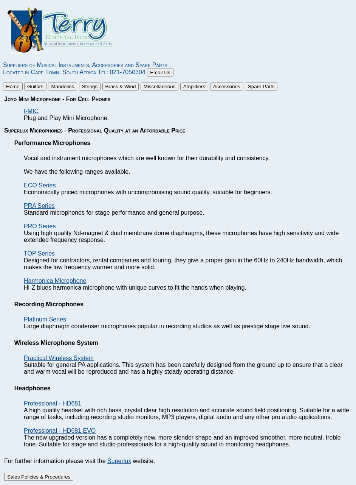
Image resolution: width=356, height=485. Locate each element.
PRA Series (39, 206)
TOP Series (39, 253)
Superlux (119, 461)
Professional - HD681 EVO (60, 430)
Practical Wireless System (59, 358)
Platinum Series (45, 319)
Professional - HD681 (52, 403)
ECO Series (40, 185)
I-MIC (31, 111)
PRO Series (40, 226)
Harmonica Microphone (55, 281)
